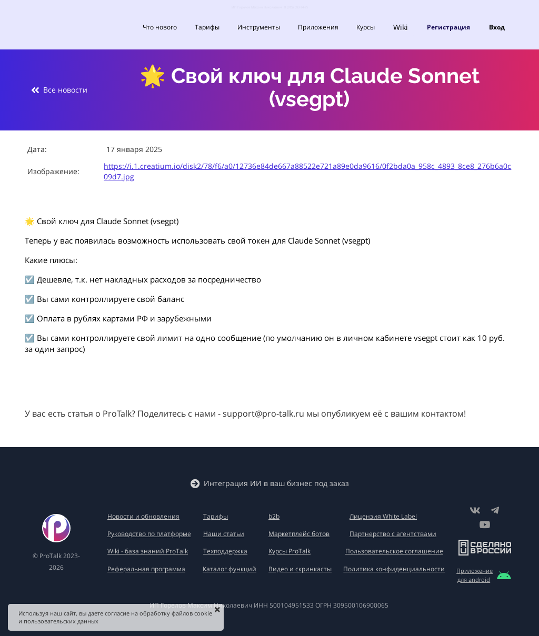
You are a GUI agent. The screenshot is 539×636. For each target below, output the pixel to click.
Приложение (474, 570)
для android (473, 579)
